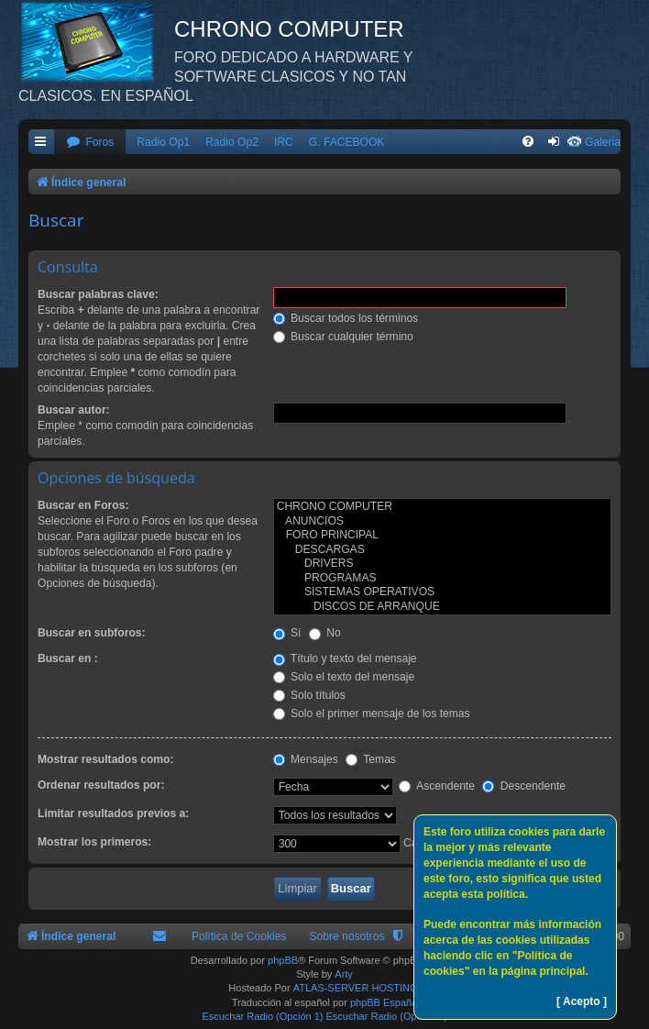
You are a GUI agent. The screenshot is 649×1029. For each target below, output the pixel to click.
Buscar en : (68, 658)
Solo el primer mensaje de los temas (371, 713)
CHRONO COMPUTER (442, 507)
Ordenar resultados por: (101, 785)
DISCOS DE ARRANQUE (442, 607)
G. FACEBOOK (347, 142)
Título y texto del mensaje (345, 658)
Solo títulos (309, 695)
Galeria (603, 142)
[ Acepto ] (581, 1001)
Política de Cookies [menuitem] (239, 936)
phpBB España (383, 1002)
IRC (283, 142)
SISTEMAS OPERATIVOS (442, 592)
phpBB (283, 960)
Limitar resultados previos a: (113, 813)
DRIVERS (442, 564)
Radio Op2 (231, 142)
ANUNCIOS (442, 521)
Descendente (524, 786)
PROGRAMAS (442, 578)
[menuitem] (89, 142)
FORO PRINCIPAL (442, 535)
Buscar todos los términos (346, 318)
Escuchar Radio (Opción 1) (262, 1016)
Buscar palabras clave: (98, 294)
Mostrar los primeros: (94, 841)
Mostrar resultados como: (106, 759)
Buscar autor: (74, 410)
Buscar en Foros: (83, 505)
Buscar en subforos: (92, 632)
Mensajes (305, 759)
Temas (371, 759)
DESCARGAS (442, 550)
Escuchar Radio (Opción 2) (386, 1016)
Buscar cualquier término (343, 336)
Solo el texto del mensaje (344, 676)
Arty (344, 973)
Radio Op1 (163, 142)
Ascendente (437, 786)
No (325, 632)
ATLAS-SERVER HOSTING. (357, 987)
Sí (287, 632)
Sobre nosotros (346, 936)
